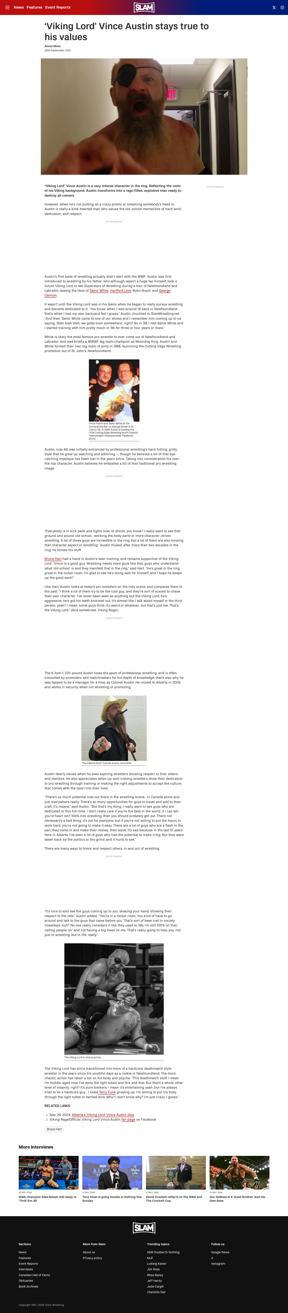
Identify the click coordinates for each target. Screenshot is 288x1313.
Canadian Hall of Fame (34, 1275)
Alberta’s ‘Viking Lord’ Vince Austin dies (103, 1115)
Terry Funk (107, 1092)
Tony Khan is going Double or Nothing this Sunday (112, 1199)
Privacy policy (92, 1258)
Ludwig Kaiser (156, 1263)
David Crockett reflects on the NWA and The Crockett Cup (174, 1199)
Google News (220, 1252)
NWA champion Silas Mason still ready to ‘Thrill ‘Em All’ (47, 1199)
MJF (150, 1258)
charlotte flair (156, 1292)
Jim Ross (153, 1269)
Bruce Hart (53, 559)
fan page (128, 1120)
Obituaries (26, 1280)
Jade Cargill (155, 1286)
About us (89, 1252)
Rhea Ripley (155, 1275)
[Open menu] (7, 7)
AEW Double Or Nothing (163, 1252)
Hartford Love (120, 291)
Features (34, 7)
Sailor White (99, 291)
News (19, 7)
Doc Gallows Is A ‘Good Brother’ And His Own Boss (237, 1199)
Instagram (218, 1263)
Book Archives (28, 1286)
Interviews (26, 1269)
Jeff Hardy (154, 1280)
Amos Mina (52, 46)
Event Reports (57, 7)
